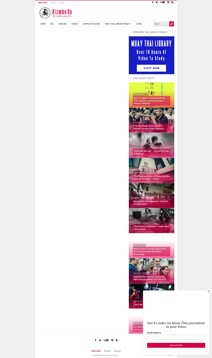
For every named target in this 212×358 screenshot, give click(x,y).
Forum (75, 24)
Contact (62, 2)
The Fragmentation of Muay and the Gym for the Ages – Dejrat (151, 177)
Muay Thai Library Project (118, 24)
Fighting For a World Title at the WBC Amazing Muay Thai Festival (150, 278)
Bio (52, 24)
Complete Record (91, 24)
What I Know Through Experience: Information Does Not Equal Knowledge (150, 251)
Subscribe (42, 2)
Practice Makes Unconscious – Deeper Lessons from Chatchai (149, 127)
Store (139, 24)
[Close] (209, 291)
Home (43, 24)
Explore (63, 24)
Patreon (53, 2)
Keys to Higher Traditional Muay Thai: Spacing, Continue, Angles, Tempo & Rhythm (149, 101)
